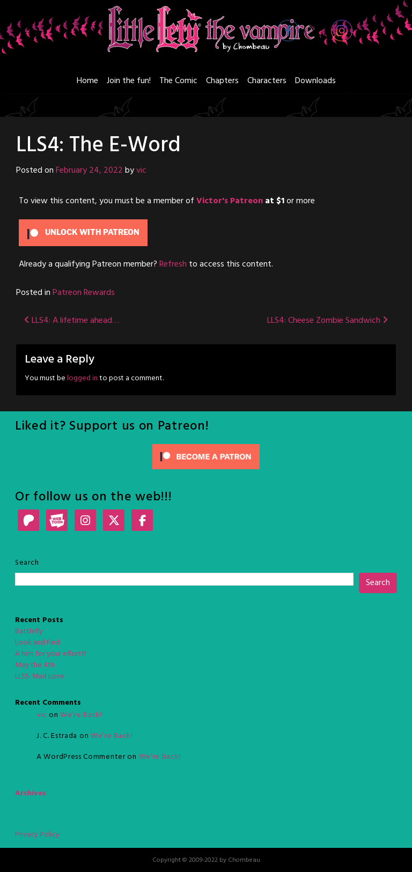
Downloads (315, 81)
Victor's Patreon (229, 201)
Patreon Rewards (84, 293)
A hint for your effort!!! (50, 654)
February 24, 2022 (89, 171)
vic (141, 171)
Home (87, 81)
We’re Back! (81, 715)
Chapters (222, 81)
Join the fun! (129, 81)
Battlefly (29, 631)
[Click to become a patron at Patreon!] (206, 456)
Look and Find (37, 643)
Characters (266, 81)
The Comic (178, 81)
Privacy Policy (37, 835)
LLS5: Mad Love (39, 676)
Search (27, 562)
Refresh (173, 264)
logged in (82, 378)
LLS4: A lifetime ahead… (71, 321)
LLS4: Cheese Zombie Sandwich (327, 321)
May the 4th (35, 665)
